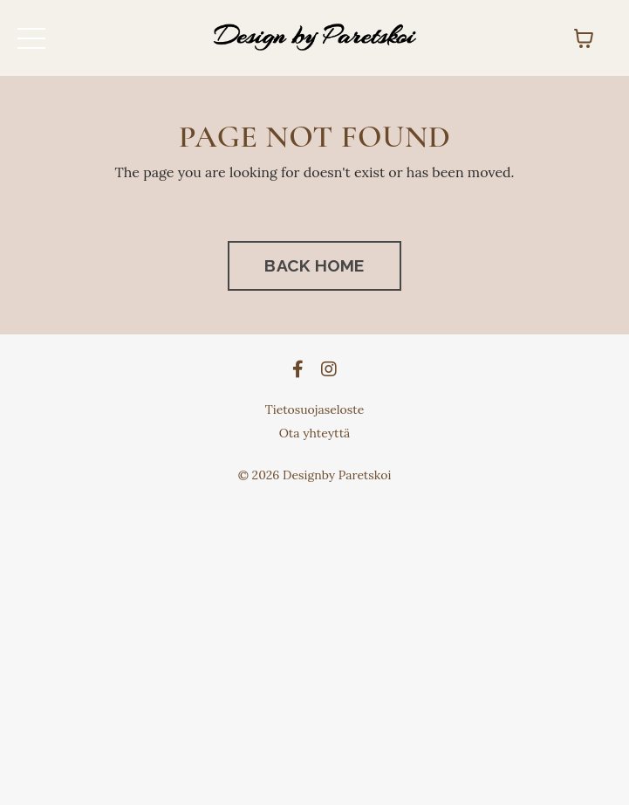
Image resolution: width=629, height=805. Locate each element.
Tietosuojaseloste (314, 409)
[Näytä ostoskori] (584, 38)
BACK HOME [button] (314, 265)
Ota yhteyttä (315, 433)
